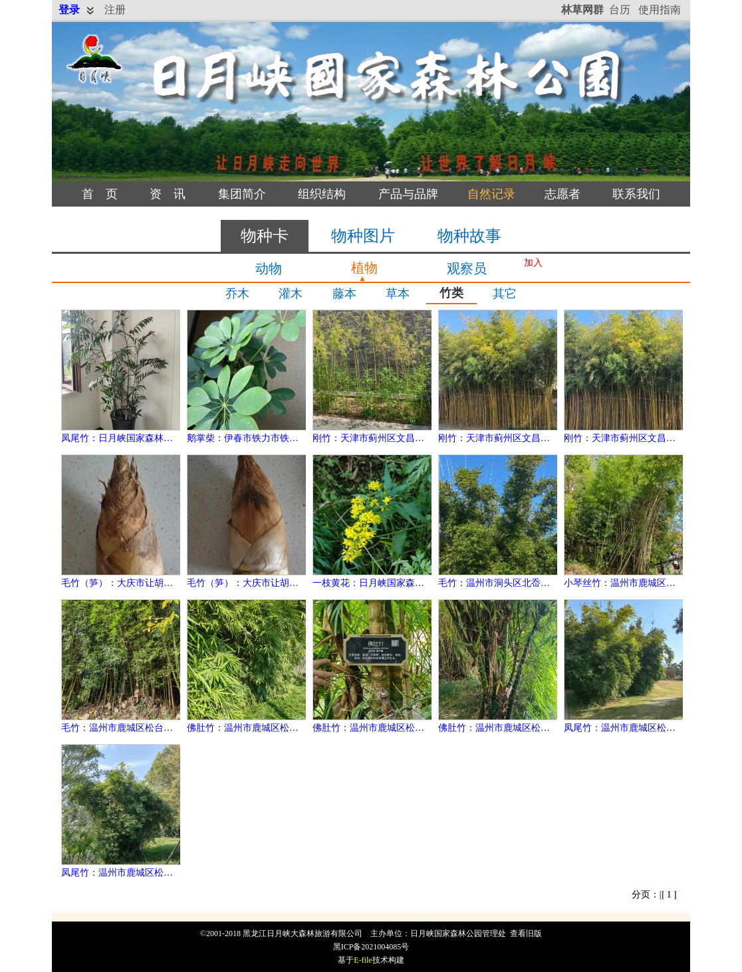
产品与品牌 (408, 194)
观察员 (467, 268)
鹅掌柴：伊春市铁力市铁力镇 (247, 438)
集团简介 (242, 194)
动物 (268, 268)
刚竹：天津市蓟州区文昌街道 (372, 438)
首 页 (100, 194)
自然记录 (491, 194)
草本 (398, 293)
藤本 (344, 293)
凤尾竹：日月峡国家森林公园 (121, 438)
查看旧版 (526, 933)
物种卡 (265, 235)
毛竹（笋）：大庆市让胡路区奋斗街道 (140, 583)
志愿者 (562, 194)
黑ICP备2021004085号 (371, 946)
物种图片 (363, 235)
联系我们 (636, 194)
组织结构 (322, 194)
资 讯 (168, 194)
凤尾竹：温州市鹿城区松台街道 (629, 728)
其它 (505, 293)
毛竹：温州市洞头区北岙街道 (498, 583)
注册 (115, 9)
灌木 (291, 293)
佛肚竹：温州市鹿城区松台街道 (252, 728)
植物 (364, 267)
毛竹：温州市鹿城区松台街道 (121, 728)
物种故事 (469, 235)
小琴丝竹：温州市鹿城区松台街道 (633, 583)
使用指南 (659, 9)
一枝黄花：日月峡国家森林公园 (377, 583)
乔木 (237, 293)
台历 (619, 9)
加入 (533, 263)
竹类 (451, 293)
